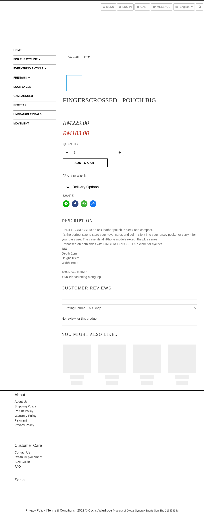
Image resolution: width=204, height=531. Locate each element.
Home (17, 50)
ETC (87, 57)
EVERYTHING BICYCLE (29, 68)
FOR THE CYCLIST (27, 59)
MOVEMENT (21, 123)
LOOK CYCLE (22, 86)
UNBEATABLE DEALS (27, 114)
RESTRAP (19, 105)
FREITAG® (21, 77)
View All (73, 57)
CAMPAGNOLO (23, 96)
